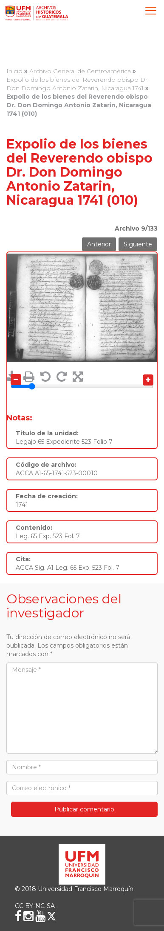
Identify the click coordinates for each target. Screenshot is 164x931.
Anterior (99, 244)
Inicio (14, 71)
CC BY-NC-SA (35, 906)
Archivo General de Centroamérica (80, 71)
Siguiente (138, 244)
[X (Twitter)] (51, 916)
